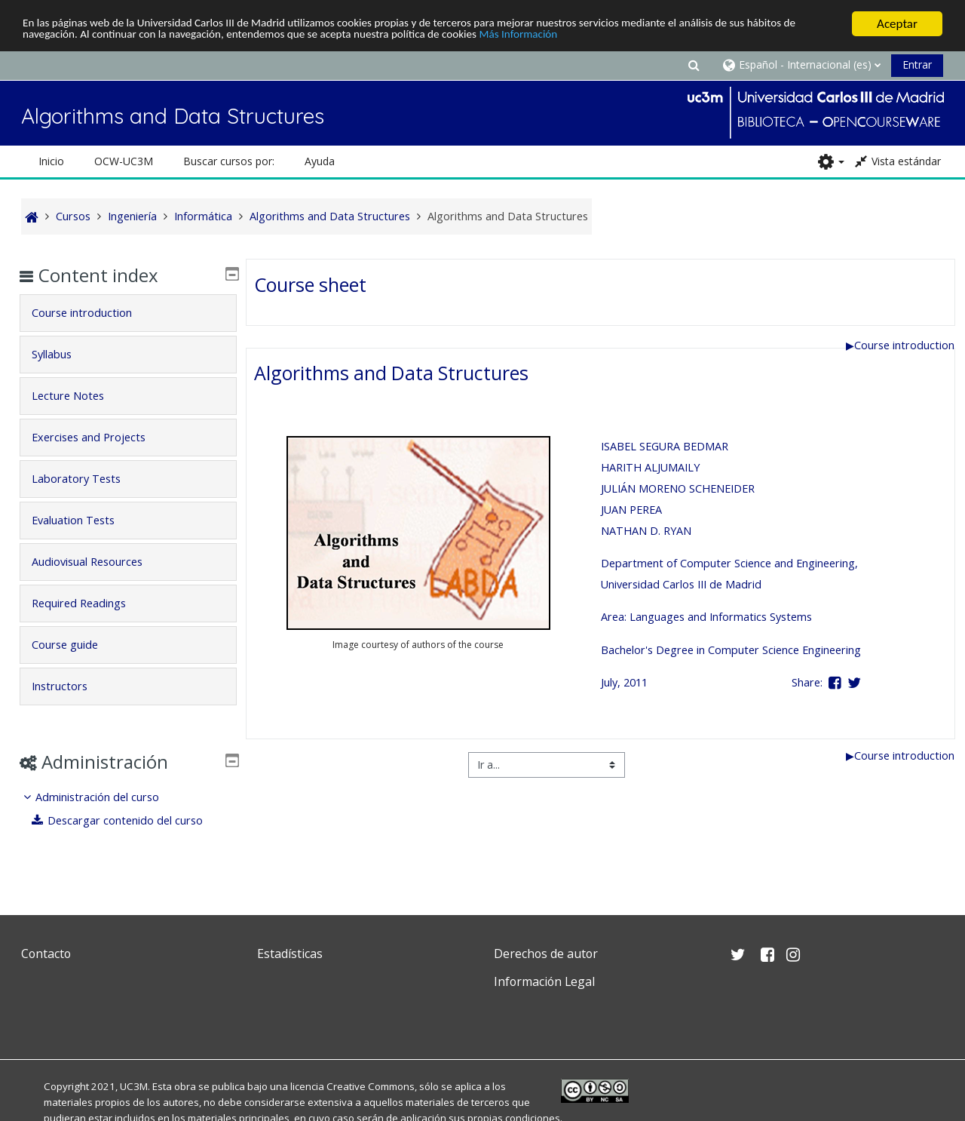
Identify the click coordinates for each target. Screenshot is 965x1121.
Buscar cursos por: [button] (228, 161)
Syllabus (62, 354)
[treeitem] (127, 809)
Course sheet (310, 283)
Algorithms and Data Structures (391, 372)
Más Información (637, 37)
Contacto (46, 953)
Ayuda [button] (320, 161)
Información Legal (544, 981)
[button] (693, 64)
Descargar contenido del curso (129, 820)
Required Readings (89, 603)
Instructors (70, 686)
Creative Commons (370, 1086)
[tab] (127, 313)
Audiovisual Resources (97, 561)
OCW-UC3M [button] (123, 161)
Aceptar (897, 24)
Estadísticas (290, 953)
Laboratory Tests (86, 478)
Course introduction (900, 344)
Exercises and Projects (99, 437)
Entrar (917, 64)
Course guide (75, 644)
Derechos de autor (546, 953)
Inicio (51, 161)
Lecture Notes (78, 396)
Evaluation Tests (83, 520)
